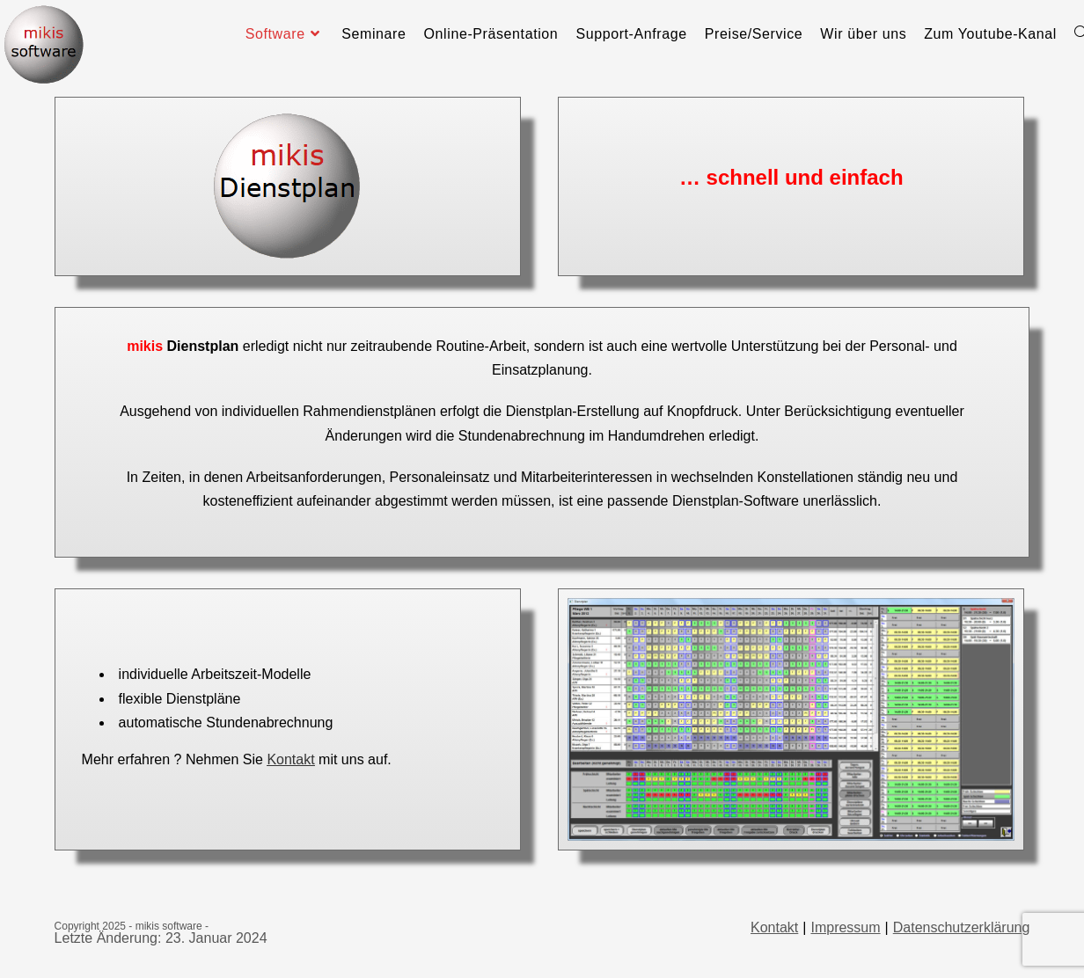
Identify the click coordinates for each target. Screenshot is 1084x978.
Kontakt (290, 759)
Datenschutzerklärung (961, 927)
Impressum (845, 927)
